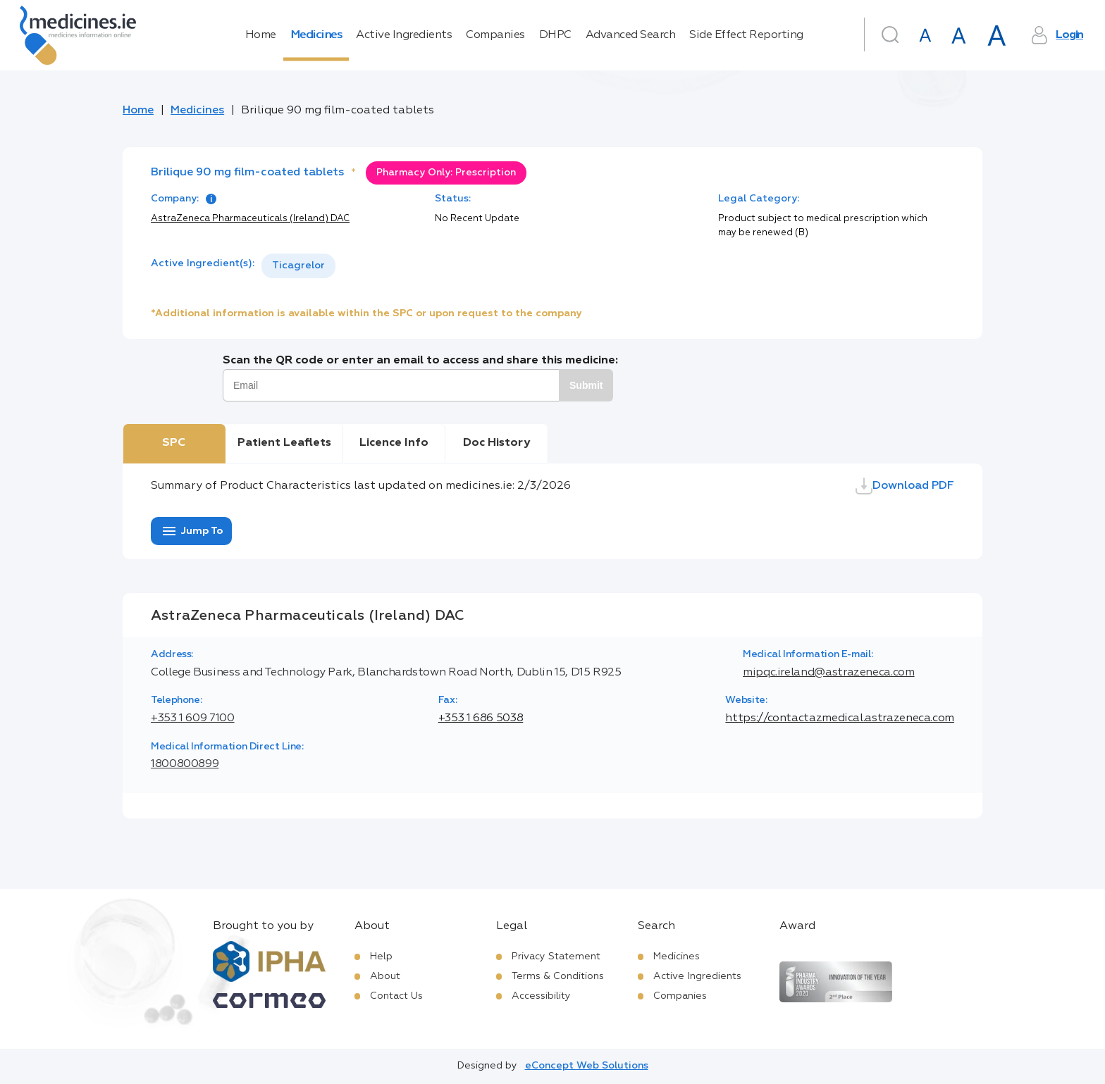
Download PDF (905, 486)
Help (381, 956)
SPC (173, 443)
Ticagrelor (298, 265)
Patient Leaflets (284, 443)
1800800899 (184, 764)
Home (260, 35)
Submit (586, 385)
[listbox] (298, 266)
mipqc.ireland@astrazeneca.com (829, 672)
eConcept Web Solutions (586, 1066)
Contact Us (396, 996)
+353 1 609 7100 (193, 718)
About (385, 976)
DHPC (555, 35)
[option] (298, 266)
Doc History (496, 443)
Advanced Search (631, 35)
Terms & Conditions (558, 976)
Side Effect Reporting (746, 35)
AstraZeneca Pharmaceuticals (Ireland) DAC (250, 218)
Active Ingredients (404, 35)
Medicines (316, 35)
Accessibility (541, 996)
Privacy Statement (556, 956)
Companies (495, 35)
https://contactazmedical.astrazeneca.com (839, 718)
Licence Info (393, 443)
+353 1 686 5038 (481, 718)
